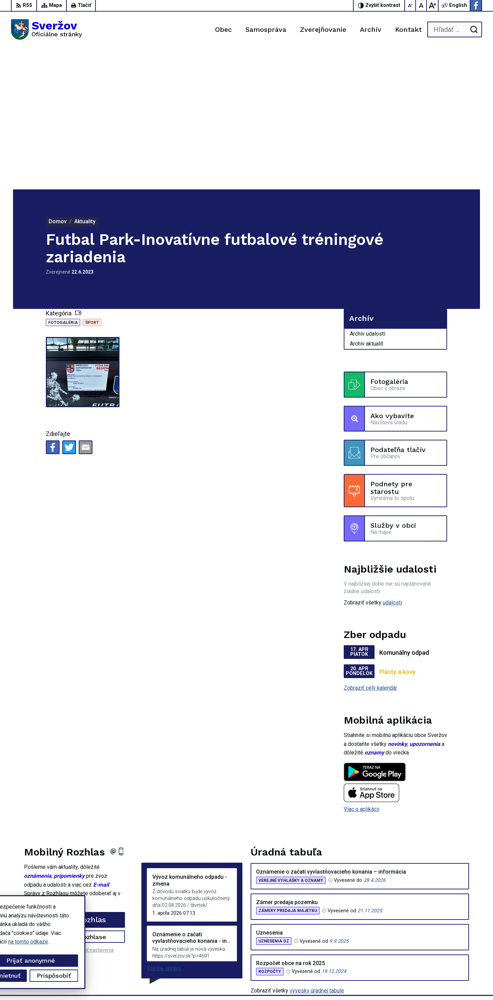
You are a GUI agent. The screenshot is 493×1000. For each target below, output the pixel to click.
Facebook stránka (449, 957)
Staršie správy (164, 827)
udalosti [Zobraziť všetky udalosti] (392, 461)
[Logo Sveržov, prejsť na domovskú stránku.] (46, 29)
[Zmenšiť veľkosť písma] (410, 5)
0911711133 (443, 941)
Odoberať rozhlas (74, 778)
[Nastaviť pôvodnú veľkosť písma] (421, 5)
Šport (92, 181)
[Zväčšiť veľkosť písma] (432, 5)
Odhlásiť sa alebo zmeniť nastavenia (74, 808)
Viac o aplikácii (361, 667)
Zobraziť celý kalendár (370, 546)
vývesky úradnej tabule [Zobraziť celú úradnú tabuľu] (317, 849)
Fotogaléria (63, 181)
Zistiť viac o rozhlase (74, 795)
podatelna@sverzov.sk (455, 949)
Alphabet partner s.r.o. (101, 982)
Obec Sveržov (189, 982)
